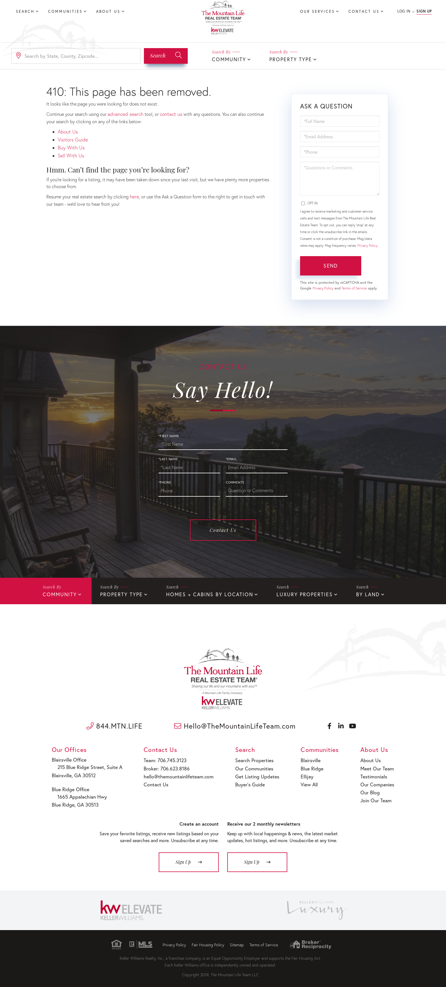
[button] (166, 55)
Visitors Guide (71, 137)
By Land (347, 594)
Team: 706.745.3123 (162, 759)
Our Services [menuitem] (317, 11)
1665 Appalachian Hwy (79, 794)
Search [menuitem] (25, 11)
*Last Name (168, 459)
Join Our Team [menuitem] (376, 796)
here (134, 192)
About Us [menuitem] (108, 11)
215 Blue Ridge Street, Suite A (85, 766)
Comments (235, 482)
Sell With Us (70, 152)
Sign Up (424, 11)
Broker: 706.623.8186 (164, 766)
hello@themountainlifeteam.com (174, 774)
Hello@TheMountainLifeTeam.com (235, 725)
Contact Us (223, 529)
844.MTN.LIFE (114, 725)
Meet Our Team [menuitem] (376, 766)
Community (227, 59)
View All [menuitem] (305, 781)
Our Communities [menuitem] (249, 766)
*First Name (168, 435)
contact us (167, 113)
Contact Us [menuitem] (363, 11)
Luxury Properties (287, 594)
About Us (67, 130)
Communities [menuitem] (65, 11)
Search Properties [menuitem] (249, 759)
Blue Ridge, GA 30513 (75, 801)
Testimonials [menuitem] (374, 774)
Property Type (286, 59)
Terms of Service (354, 287)
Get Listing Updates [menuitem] (251, 774)
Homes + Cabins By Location (198, 594)
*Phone (164, 482)
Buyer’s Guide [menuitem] (245, 781)
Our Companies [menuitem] (377, 781)
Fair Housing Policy (208, 941)
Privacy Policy (367, 245)
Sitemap (237, 941)
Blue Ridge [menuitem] (308, 766)
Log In (403, 11)
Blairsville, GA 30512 (74, 773)
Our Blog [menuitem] (370, 788)
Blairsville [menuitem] (307, 759)
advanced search (124, 113)
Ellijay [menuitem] (303, 774)
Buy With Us (70, 145)
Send (330, 265)
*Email (231, 459)
